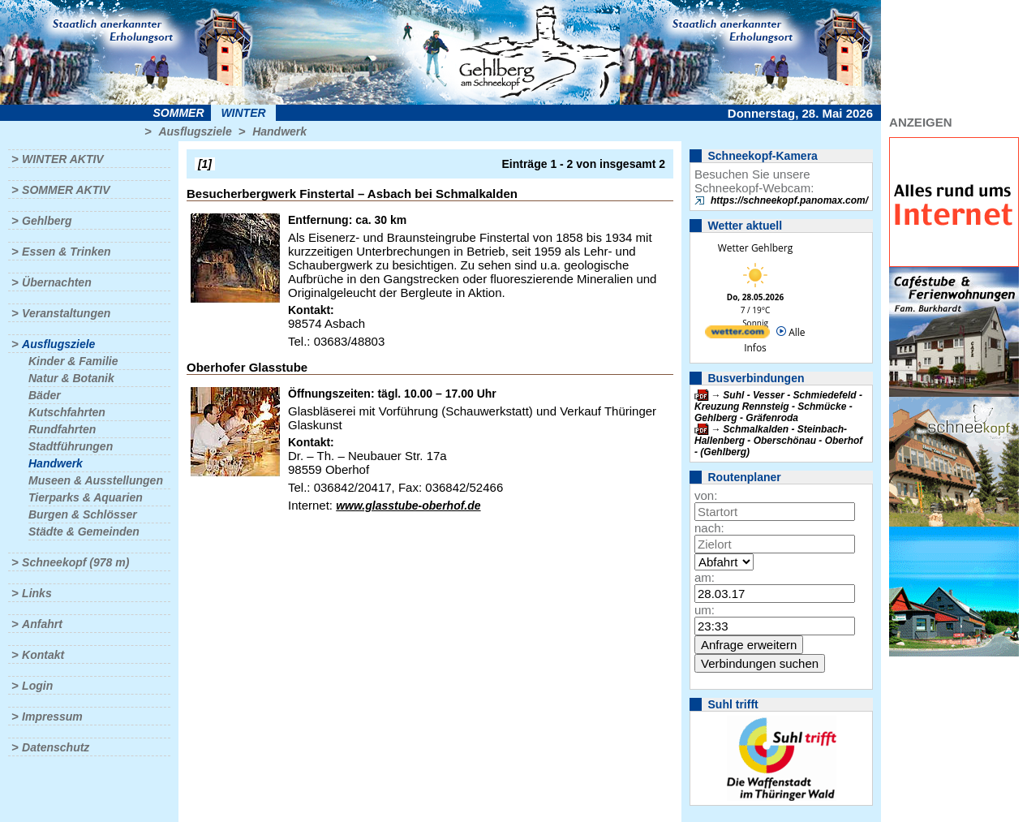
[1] (205, 163)
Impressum (52, 716)
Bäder (44, 395)
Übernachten (57, 282)
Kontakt (43, 654)
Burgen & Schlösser (82, 514)
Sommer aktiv (66, 189)
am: (704, 577)
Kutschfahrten (66, 412)
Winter (243, 112)
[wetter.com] (737, 335)
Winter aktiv (63, 159)
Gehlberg (46, 220)
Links (37, 593)
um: (704, 610)
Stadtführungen (70, 446)
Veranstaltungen (66, 313)
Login (37, 685)
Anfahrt (42, 624)
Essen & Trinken (66, 251)
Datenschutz (55, 747)
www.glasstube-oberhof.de (408, 505)
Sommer (178, 112)
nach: (709, 528)
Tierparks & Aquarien (85, 497)
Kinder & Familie (73, 361)
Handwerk (279, 131)
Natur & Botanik (71, 378)
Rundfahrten (62, 429)
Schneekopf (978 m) (75, 562)
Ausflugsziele (194, 131)
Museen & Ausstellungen (95, 480)
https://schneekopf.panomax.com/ (789, 200)
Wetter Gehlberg (755, 248)
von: (705, 495)
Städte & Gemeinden (84, 531)
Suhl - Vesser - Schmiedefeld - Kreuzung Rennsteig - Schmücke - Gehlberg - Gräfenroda (778, 406)
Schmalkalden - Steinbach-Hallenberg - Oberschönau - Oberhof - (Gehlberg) (778, 441)
